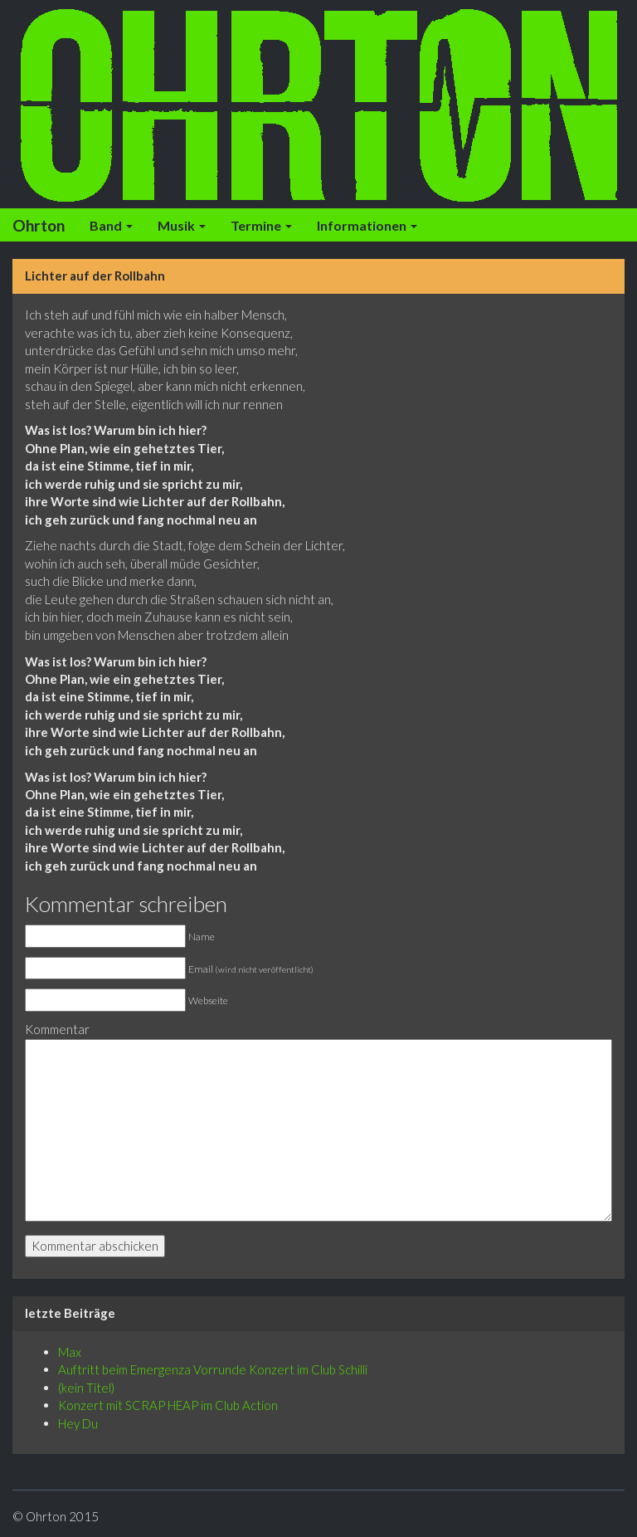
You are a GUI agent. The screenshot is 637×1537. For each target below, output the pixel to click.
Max (69, 1351)
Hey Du (78, 1423)
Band (111, 225)
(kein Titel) (86, 1387)
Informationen (367, 225)
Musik (182, 225)
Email (251, 969)
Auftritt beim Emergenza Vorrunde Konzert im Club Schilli (212, 1369)
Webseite (208, 1000)
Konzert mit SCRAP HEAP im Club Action (168, 1405)
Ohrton (38, 225)
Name (201, 936)
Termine (261, 225)
